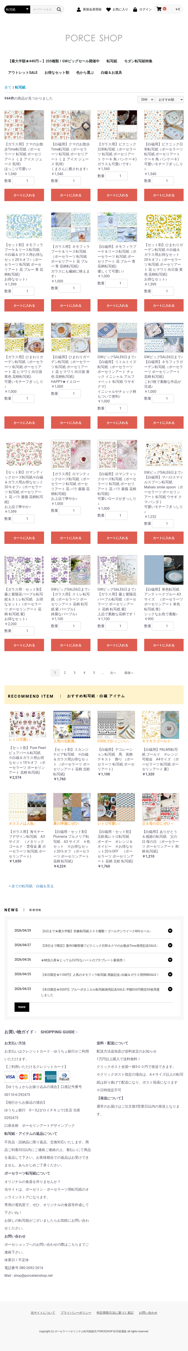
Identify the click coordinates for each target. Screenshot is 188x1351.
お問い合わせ (148, 1312)
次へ (113, 673)
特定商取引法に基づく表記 (115, 1312)
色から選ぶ (85, 72)
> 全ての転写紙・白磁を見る (31, 886)
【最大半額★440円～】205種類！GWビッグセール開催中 (54, 61)
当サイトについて (43, 1312)
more (22, 1007)
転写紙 (112, 61)
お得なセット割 (56, 72)
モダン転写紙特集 (138, 61)
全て (7, 87)
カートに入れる (24, 195)
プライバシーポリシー (76, 1312)
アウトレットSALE (22, 72)
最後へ (129, 673)
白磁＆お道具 (111, 72)
